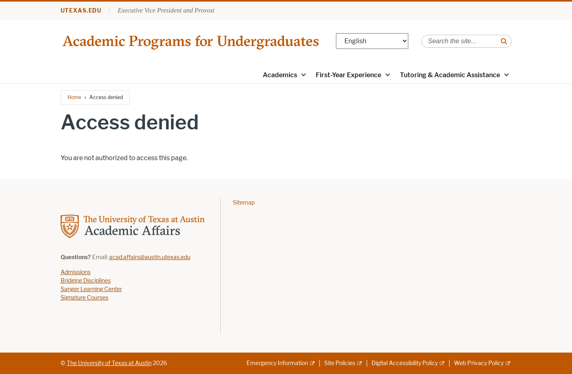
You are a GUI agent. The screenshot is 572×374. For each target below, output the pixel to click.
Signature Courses (84, 297)
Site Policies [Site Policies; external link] (339, 363)
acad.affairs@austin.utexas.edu (149, 257)
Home (74, 97)
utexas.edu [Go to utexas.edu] (81, 10)
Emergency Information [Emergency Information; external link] (277, 363)
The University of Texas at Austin (109, 363)
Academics (280, 75)
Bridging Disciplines (86, 280)
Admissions (76, 272)
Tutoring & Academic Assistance (450, 75)
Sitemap (244, 202)
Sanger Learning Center (91, 289)
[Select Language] (372, 41)
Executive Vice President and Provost (166, 10)
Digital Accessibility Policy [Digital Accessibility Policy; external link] (404, 363)
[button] (303, 74)
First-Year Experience (348, 75)
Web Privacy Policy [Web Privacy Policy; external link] (479, 363)
